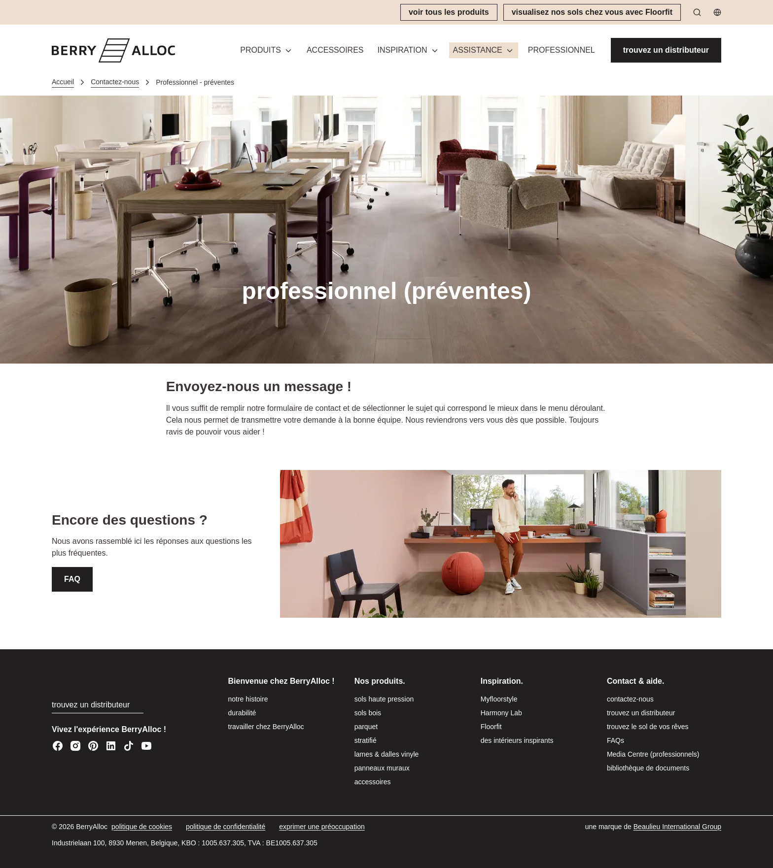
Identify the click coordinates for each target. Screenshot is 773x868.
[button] (408, 50)
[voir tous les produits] (448, 12)
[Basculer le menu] (288, 50)
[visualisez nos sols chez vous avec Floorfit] (592, 12)
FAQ (72, 579)
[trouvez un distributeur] (666, 50)
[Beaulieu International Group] (677, 827)
